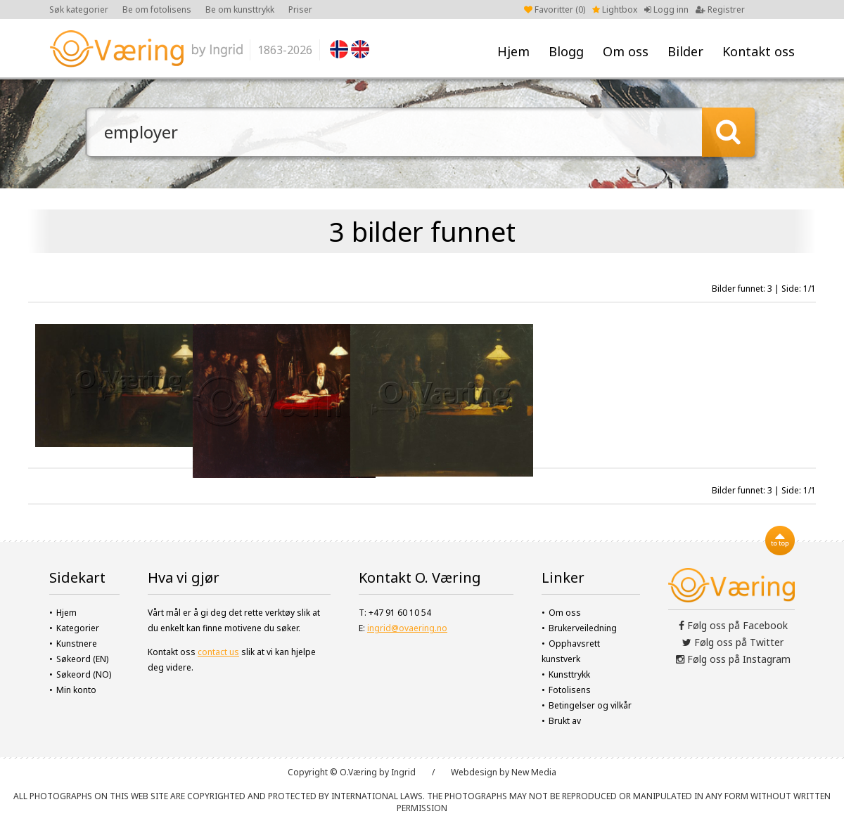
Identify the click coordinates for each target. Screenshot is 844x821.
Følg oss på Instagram (733, 659)
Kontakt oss (758, 51)
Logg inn (666, 9)
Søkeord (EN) (82, 659)
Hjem (513, 51)
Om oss (625, 51)
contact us (218, 652)
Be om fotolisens (156, 9)
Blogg (566, 51)
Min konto (76, 690)
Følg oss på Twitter (733, 642)
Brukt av (565, 721)
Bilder (685, 51)
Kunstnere (76, 643)
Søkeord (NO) (83, 674)
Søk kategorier (78, 9)
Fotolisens (570, 690)
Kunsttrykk (569, 674)
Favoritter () (554, 9)
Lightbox (614, 9)
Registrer (720, 9)
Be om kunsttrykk (239, 9)
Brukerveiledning (583, 628)
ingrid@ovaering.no (407, 628)
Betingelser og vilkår (590, 705)
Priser (300, 9)
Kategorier (77, 628)
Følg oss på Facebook (733, 625)
